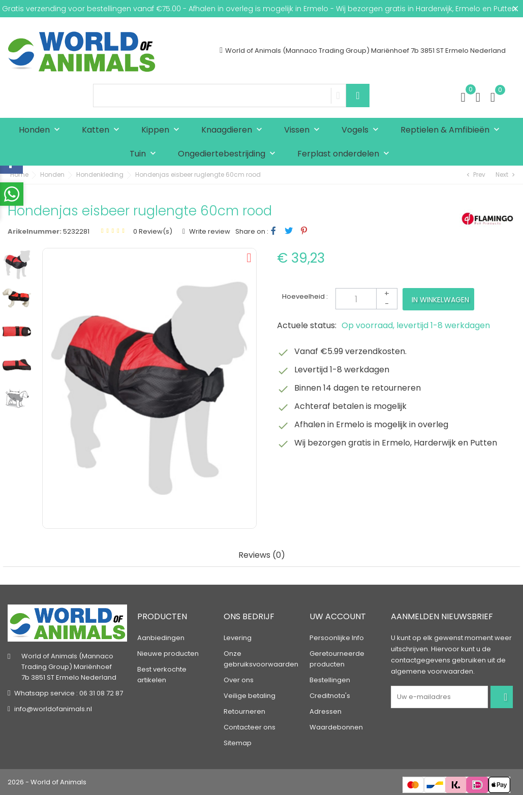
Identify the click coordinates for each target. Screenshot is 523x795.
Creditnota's (330, 696)
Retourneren (244, 711)
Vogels (362, 130)
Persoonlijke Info (337, 638)
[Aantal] (366, 299)
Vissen (304, 130)
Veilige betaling (249, 696)
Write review (209, 231)
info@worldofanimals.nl (53, 709)
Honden (42, 130)
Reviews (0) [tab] (261, 555)
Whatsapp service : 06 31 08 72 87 (68, 693)
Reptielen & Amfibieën (452, 130)
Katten (103, 130)
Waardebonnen (336, 727)
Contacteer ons (249, 727)
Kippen (162, 130)
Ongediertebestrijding (229, 154)
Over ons (239, 680)
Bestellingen (330, 680)
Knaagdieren (234, 130)
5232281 (76, 231)
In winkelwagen (440, 300)
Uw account (338, 616)
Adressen (326, 711)
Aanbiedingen (160, 638)
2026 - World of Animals (47, 782)
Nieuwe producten (168, 653)
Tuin (145, 154)
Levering (238, 638)
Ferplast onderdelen (345, 154)
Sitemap (238, 743)
